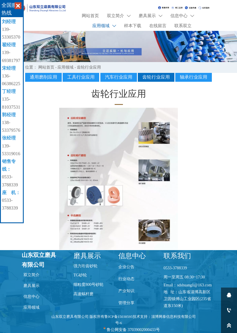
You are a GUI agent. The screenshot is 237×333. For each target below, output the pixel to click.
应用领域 (65, 67)
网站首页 (46, 67)
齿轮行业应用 (89, 67)
